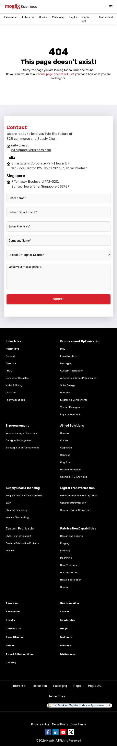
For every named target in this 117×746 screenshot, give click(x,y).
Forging (64, 543)
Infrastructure (68, 356)
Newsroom (13, 611)
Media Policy (60, 724)
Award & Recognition (20, 654)
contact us (64, 74)
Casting (64, 587)
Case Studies (15, 637)
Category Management (19, 440)
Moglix (73, 17)
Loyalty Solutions (70, 414)
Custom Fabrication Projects (22, 543)
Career (64, 611)
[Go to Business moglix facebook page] (48, 732)
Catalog (11, 662)
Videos (10, 645)
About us (12, 603)
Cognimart (66, 462)
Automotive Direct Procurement (78, 378)
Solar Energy (67, 385)
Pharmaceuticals (15, 399)
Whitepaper (67, 654)
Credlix (43, 17)
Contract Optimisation (73, 502)
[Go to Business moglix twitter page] (71, 732)
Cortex (64, 440)
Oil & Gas (11, 392)
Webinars (66, 637)
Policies (10, 550)
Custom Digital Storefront (75, 510)
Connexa (65, 455)
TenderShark (106, 17)
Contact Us (13, 628)
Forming (65, 550)
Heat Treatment (69, 565)
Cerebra (65, 433)
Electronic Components (73, 399)
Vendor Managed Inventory (21, 433)
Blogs (64, 628)
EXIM (8, 502)
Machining (66, 557)
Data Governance (70, 469)
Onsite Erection (69, 572)
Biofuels (65, 392)
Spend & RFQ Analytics (73, 476)
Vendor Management (72, 407)
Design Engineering (71, 536)
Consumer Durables (17, 378)
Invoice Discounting (17, 517)
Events (10, 620)
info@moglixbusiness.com (31, 150)
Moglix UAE (95, 686)
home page (45, 74)
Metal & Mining (14, 385)
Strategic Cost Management (22, 447)
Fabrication (10, 17)
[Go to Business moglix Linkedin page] (55, 732)
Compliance (78, 724)
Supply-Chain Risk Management (24, 495)
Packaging (58, 17)
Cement (10, 356)
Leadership (67, 620)
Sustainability (69, 603)
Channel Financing (16, 510)
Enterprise (28, 17)
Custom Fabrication (71, 370)
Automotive (12, 348)
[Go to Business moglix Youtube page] (63, 732)
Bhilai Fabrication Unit (18, 536)
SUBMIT (58, 299)
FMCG (9, 370)
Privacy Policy (40, 724)
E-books (65, 645)
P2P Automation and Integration (78, 495)
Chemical (11, 363)
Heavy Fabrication (70, 579)
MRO (62, 348)
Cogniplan (66, 447)
